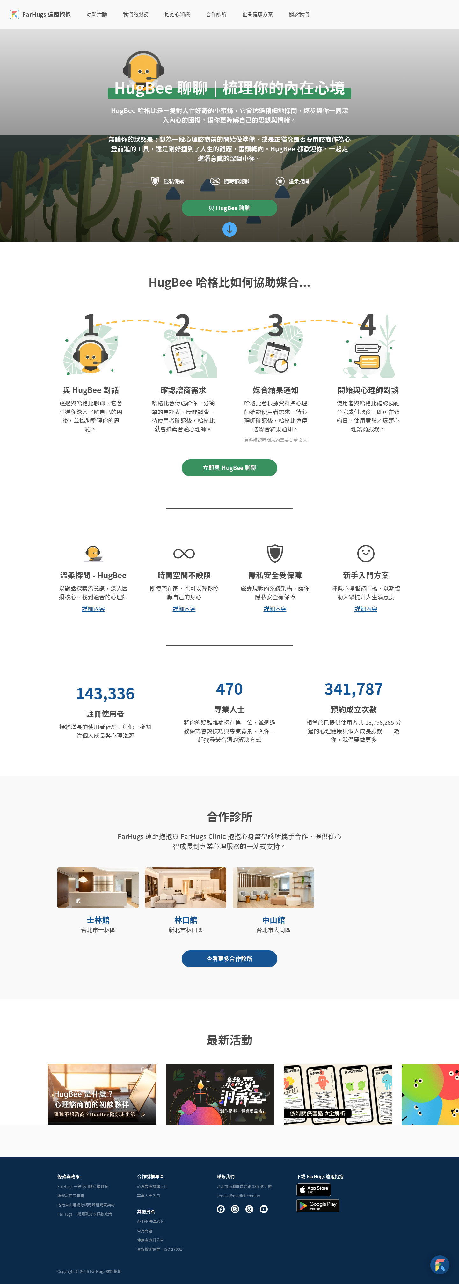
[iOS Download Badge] (313, 1189)
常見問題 (144, 1231)
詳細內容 (93, 609)
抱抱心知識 (177, 14)
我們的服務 (136, 14)
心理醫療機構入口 (152, 1186)
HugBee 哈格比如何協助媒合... (229, 282)
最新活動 (97, 14)
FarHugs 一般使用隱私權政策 (82, 1186)
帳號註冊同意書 (70, 1195)
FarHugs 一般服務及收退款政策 (84, 1214)
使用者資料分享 (150, 1240)
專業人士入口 (148, 1195)
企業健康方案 (257, 14)
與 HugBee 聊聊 (229, 208)
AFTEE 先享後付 (150, 1221)
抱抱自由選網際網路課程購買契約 (86, 1205)
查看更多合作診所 (229, 959)
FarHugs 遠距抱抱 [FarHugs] (40, 14)
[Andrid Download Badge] (317, 1205)
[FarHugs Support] (439, 1264)
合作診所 (216, 14)
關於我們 (299, 14)
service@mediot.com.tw (238, 1195)
